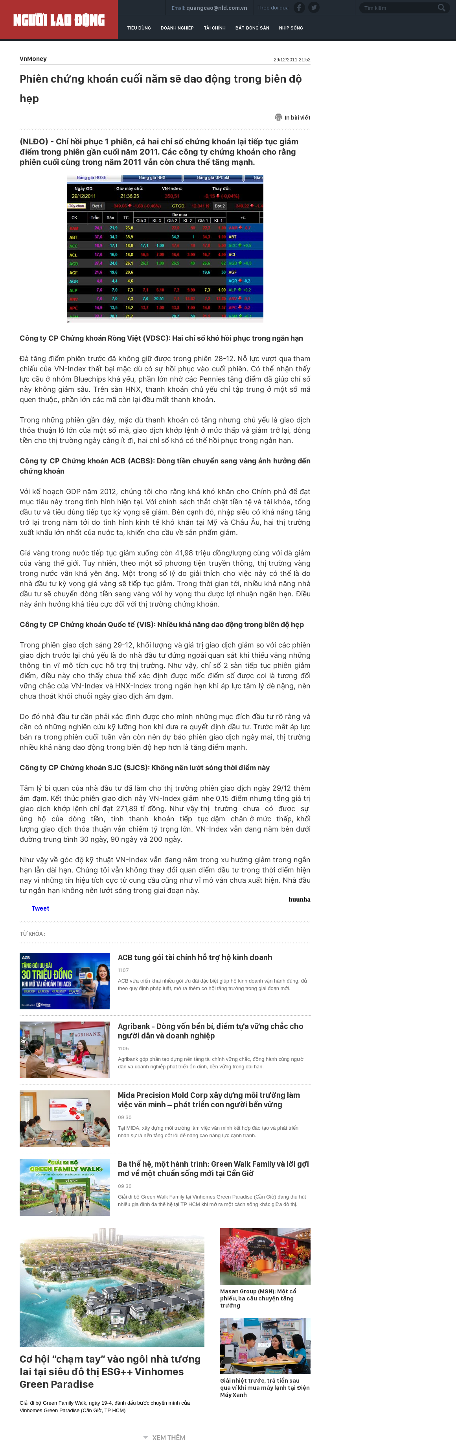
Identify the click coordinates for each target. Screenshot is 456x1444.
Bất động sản (252, 28)
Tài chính (215, 28)
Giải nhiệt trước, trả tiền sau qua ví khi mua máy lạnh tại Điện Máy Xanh (265, 1387)
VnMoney (33, 59)
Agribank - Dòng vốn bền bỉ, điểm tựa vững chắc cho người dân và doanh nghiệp (210, 1031)
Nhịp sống (291, 28)
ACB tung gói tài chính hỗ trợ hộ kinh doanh (195, 957)
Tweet (40, 908)
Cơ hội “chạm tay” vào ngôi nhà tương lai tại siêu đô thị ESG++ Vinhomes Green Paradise (110, 1372)
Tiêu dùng (139, 28)
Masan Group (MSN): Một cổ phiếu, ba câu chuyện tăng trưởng (258, 1298)
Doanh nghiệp (177, 28)
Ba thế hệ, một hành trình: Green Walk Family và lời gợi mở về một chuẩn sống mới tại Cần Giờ (213, 1168)
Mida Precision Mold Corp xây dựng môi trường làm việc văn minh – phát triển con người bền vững (209, 1099)
